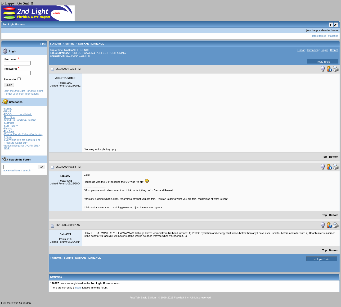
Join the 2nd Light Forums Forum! (24, 90)
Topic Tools (322, 61)
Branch (334, 50)
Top (324, 156)
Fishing (8, 128)
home (335, 30)
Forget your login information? (21, 93)
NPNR (7, 111)
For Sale (9, 131)
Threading (313, 50)
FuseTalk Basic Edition (143, 297)
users (78, 287)
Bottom (333, 156)
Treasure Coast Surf (15, 142)
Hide (43, 43)
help (315, 30)
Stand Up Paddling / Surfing (20, 120)
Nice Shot (9, 117)
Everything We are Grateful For (22, 139)
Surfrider (9, 122)
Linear (301, 50)
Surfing (8, 108)
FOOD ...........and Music (18, 114)
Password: (10, 68)
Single (324, 50)
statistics (333, 35)
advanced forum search (17, 170)
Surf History (11, 125)
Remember (10, 79)
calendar (324, 30)
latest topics (319, 35)
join (308, 30)
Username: (10, 59)
